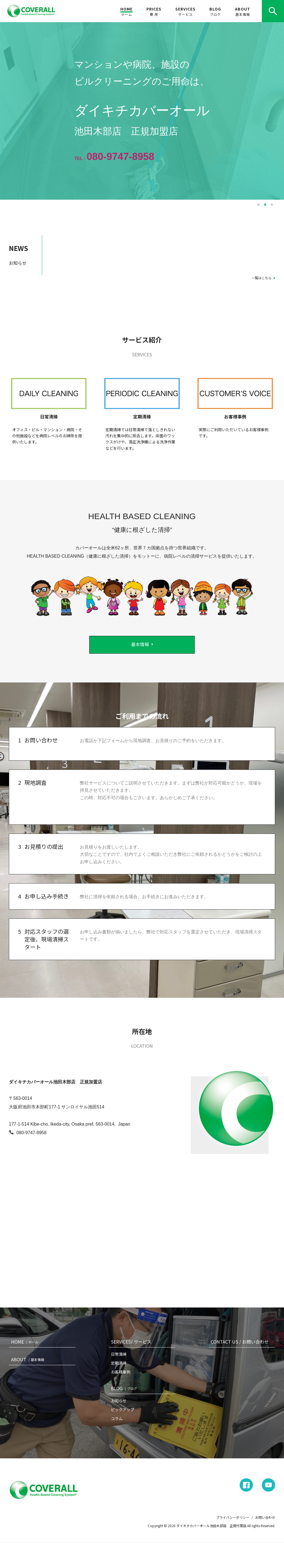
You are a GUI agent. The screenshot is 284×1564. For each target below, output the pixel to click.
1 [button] (258, 204)
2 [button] (265, 204)
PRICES (153, 11)
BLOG (215, 11)
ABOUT (242, 11)
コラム (117, 1418)
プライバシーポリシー (232, 1517)
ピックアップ (122, 1409)
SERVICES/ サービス (131, 1341)
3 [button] (271, 204)
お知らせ (118, 1400)
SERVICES (185, 11)
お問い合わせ (265, 1517)
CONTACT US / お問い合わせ (240, 1341)
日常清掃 (118, 1354)
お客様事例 (120, 1372)
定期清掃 (118, 1363)
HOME (126, 11)
